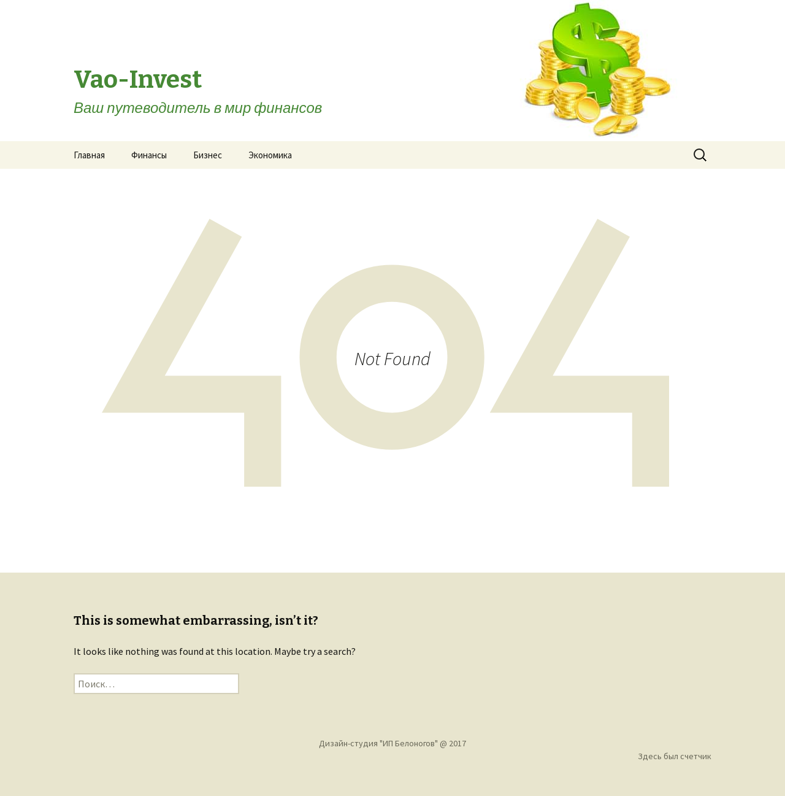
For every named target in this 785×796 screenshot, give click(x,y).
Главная (89, 155)
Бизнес (207, 155)
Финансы (149, 155)
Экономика (270, 155)
